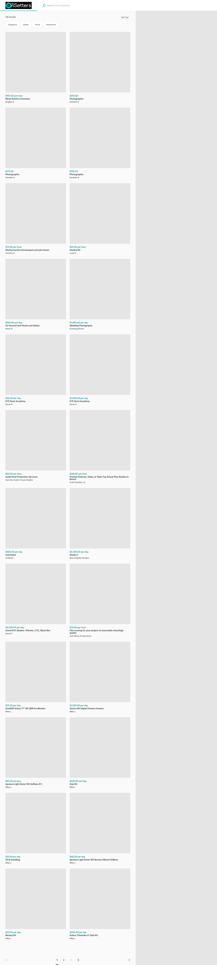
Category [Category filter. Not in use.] (12, 24)
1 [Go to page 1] (57, 960)
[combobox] (66, 5)
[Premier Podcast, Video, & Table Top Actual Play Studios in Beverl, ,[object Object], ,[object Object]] (100, 447)
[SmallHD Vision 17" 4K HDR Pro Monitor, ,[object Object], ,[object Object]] (35, 678)
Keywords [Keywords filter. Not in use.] (51, 24)
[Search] (44, 5)
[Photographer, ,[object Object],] (100, 68)
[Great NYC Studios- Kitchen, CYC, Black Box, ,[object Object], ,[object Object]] (35, 600)
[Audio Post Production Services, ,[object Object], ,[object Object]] (35, 446)
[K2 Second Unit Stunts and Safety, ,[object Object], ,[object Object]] (35, 295)
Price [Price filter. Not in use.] (37, 24)
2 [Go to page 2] (63, 960)
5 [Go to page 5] (78, 960)
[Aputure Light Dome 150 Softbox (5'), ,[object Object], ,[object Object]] (35, 753)
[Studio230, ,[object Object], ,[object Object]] (100, 219)
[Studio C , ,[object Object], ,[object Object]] (100, 524)
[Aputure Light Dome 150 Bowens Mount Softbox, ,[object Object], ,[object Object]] (100, 829)
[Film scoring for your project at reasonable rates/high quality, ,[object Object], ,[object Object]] (100, 601)
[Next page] (127, 960)
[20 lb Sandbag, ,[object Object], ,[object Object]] (35, 829)
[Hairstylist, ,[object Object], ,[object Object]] (35, 524)
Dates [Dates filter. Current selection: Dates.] (26, 24)
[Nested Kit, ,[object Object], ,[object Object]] (35, 904)
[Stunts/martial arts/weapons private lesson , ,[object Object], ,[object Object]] (35, 219)
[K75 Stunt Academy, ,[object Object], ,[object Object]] (35, 370)
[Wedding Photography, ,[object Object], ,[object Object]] (100, 295)
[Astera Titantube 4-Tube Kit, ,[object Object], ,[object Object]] (100, 904)
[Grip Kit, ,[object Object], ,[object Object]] (100, 753)
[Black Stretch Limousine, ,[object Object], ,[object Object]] (35, 68)
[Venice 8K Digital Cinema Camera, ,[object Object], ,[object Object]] (100, 678)
